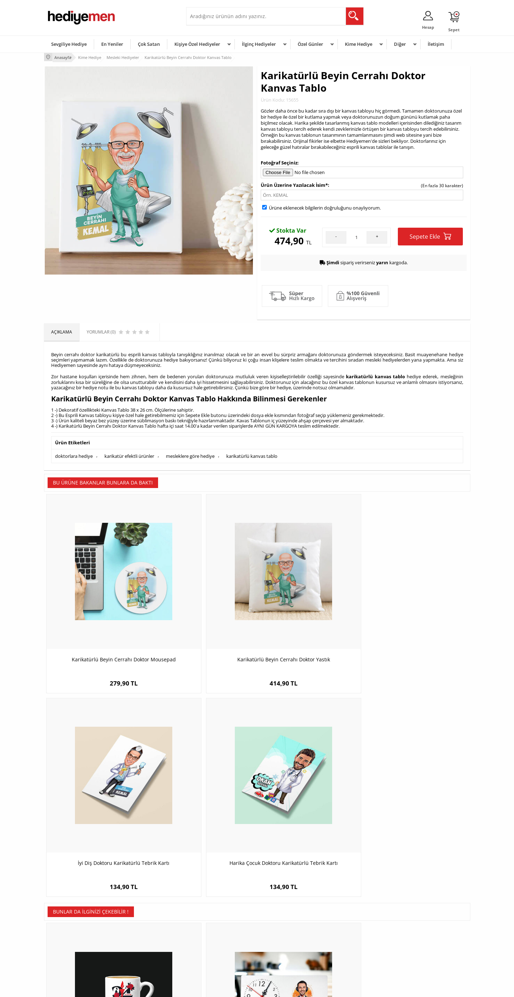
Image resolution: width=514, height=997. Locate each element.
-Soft (220, 988)
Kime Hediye (358, 44)
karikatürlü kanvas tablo (251, 453)
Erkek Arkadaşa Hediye (141, 915)
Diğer (400, 44)
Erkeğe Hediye (346, 904)
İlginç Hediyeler (259, 44)
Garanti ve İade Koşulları (72, 936)
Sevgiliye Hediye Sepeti (213, 915)
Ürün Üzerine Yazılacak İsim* (294, 183)
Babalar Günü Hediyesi (283, 958)
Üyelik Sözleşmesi (65, 915)
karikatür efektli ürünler (129, 453)
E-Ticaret (235, 988)
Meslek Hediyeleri (136, 958)
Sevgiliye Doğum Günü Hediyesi (221, 926)
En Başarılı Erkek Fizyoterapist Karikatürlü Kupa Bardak (310, 777)
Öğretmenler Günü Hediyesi (288, 947)
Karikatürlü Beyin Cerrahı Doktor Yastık (204, 605)
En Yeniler (112, 44)
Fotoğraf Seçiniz (279, 161)
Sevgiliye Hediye (69, 44)
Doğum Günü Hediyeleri (284, 915)
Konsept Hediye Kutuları (213, 904)
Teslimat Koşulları (65, 904)
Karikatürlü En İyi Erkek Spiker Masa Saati (204, 777)
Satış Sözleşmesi (64, 926)
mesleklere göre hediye (190, 453)
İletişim (436, 44)
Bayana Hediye (347, 915)
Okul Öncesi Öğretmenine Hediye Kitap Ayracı (417, 777)
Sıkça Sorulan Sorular (69, 958)
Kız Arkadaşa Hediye (139, 926)
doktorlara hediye (74, 453)
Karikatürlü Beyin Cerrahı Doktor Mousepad (97, 605)
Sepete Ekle (430, 235)
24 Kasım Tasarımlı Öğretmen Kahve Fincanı (97, 777)
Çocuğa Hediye (347, 926)
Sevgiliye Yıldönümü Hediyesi (218, 958)
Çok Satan (149, 44)
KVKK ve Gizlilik (62, 947)
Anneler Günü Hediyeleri (285, 936)
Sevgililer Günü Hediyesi (285, 904)
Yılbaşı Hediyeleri (278, 926)
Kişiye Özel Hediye (137, 904)
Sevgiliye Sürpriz (135, 947)
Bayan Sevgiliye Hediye (213, 947)
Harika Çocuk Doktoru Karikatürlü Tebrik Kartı (416, 605)
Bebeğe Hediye (347, 936)
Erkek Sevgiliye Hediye (212, 936)
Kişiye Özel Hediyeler (197, 44)
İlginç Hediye (344, 958)
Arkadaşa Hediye (349, 947)
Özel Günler (310, 44)
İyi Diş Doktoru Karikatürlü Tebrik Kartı (310, 601)
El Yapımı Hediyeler (138, 936)
